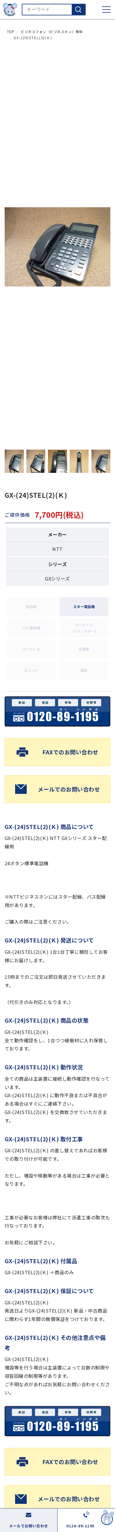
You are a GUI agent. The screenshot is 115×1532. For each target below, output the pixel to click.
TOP (10, 31)
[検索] (78, 9)
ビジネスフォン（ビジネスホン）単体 (51, 31)
